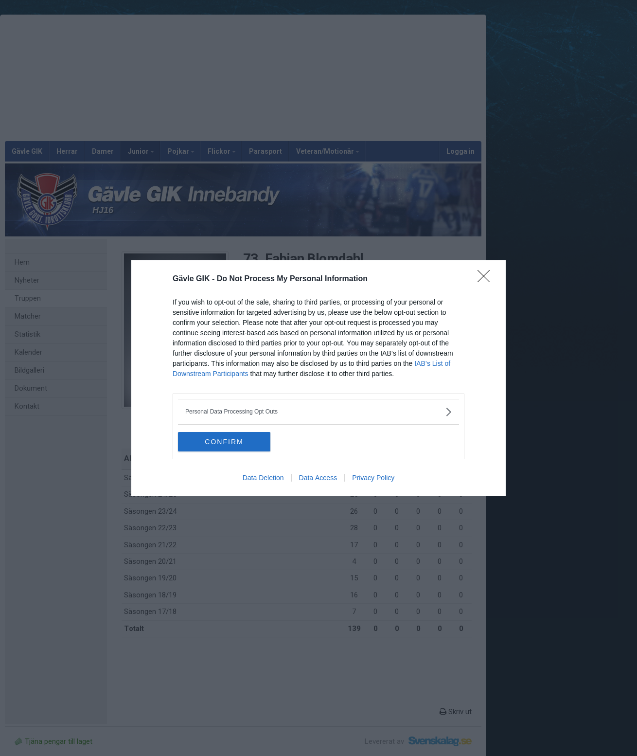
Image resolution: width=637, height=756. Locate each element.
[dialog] (318, 378)
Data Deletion (263, 478)
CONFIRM (224, 442)
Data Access (318, 478)
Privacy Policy (373, 478)
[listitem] (318, 412)
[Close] (487, 279)
